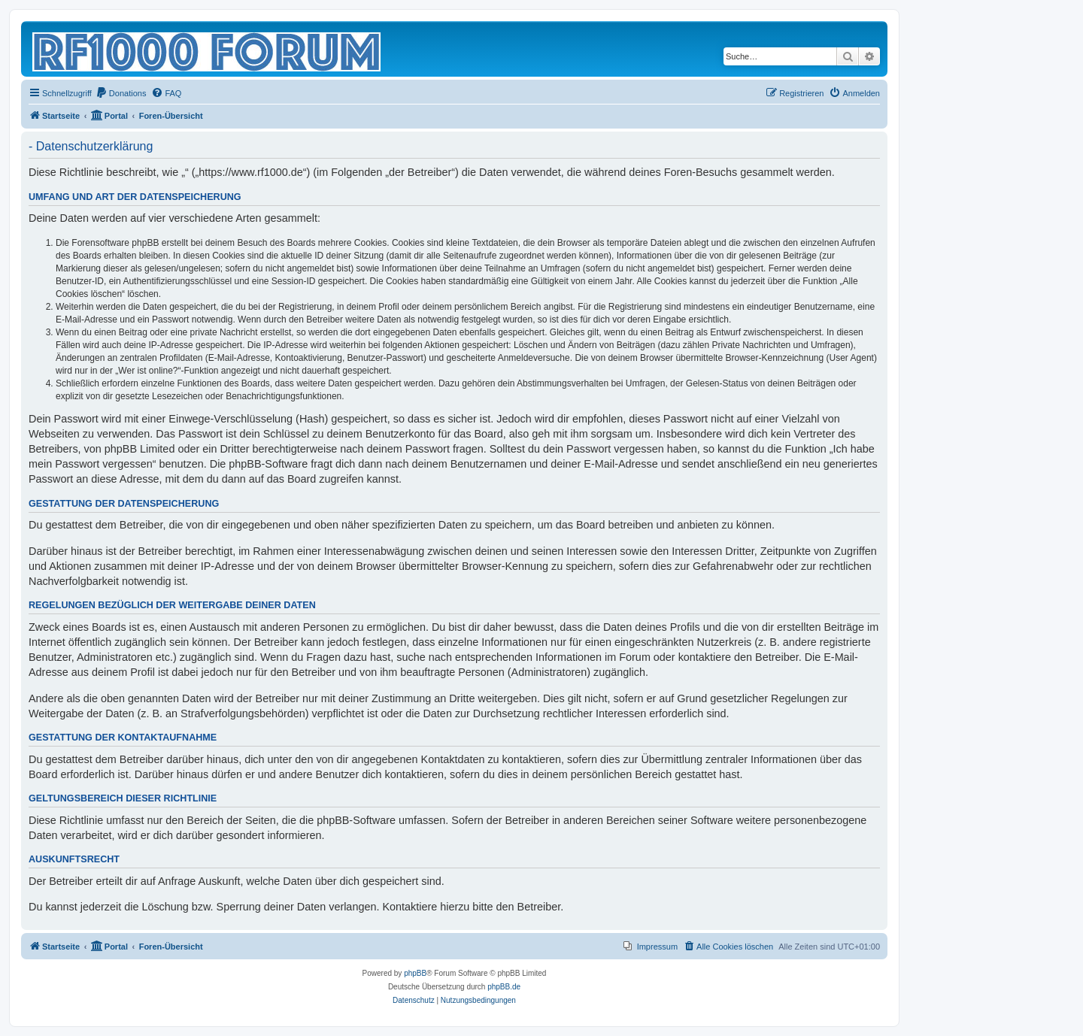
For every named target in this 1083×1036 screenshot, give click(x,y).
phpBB (415, 973)
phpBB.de (503, 987)
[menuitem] (121, 93)
